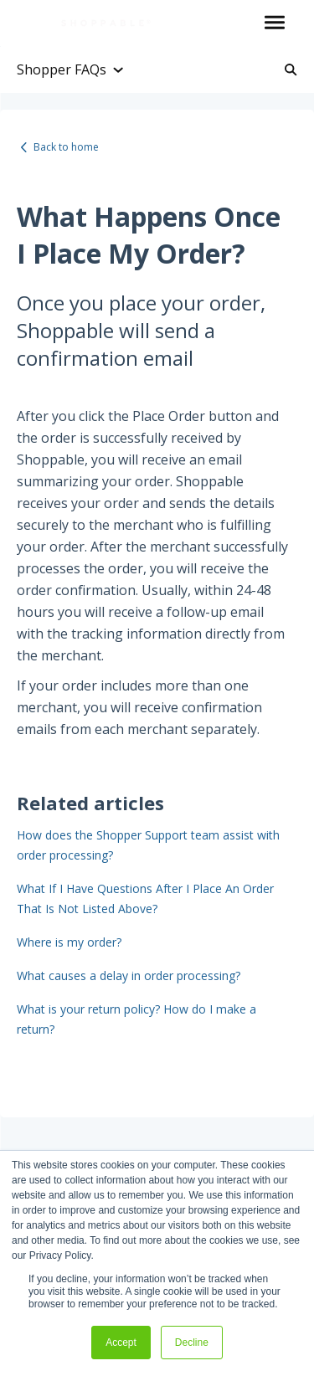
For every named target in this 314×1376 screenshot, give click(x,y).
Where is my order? (69, 942)
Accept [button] (121, 1342)
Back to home (66, 147)
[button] (274, 23)
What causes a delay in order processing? (128, 975)
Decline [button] (191, 1342)
